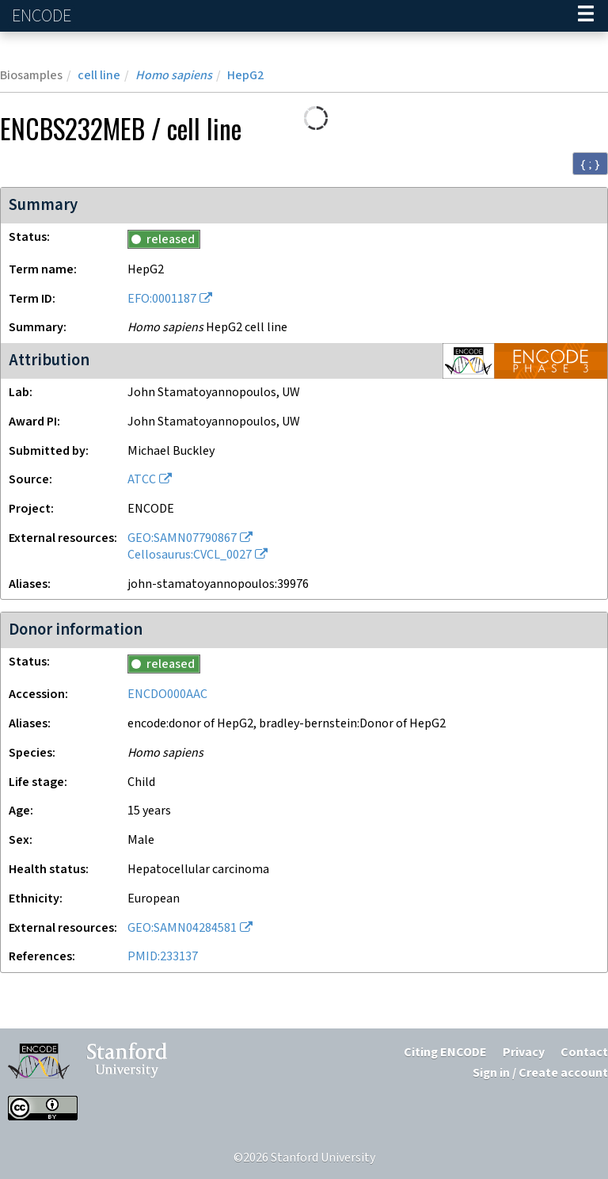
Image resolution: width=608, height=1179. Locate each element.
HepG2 (245, 75)
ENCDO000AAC (167, 694)
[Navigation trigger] (585, 16)
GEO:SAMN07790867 (182, 538)
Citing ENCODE (445, 1052)
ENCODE (43, 16)
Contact (584, 1052)
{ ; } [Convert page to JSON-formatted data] (590, 164)
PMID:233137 (162, 956)
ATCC (141, 479)
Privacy (524, 1052)
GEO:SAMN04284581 (182, 928)
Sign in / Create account (540, 1073)
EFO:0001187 (161, 299)
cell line (99, 75)
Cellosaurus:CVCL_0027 (189, 555)
